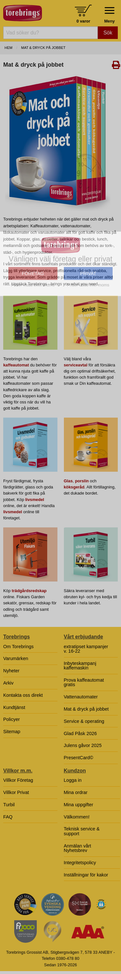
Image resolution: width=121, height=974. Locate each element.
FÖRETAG (33, 316)
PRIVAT (88, 316)
